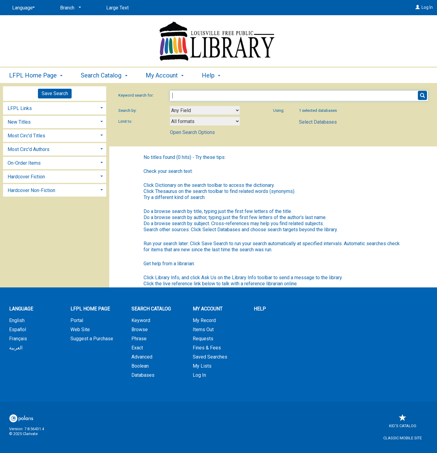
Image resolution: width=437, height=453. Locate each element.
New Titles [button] (19, 122)
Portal (76, 320)
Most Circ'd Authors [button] (28, 149)
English (17, 320)
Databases (142, 375)
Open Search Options (192, 132)
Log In (427, 7)
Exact (137, 348)
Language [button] (21, 309)
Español (17, 329)
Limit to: (125, 121)
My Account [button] (165, 75)
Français (18, 338)
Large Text (117, 8)
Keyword (140, 320)
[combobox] (205, 110)
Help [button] (211, 75)
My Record (204, 320)
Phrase (139, 338)
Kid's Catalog (402, 422)
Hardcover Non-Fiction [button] (31, 190)
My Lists (202, 366)
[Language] (22, 8)
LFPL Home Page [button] (36, 75)
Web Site (80, 329)
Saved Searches (210, 357)
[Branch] (69, 8)
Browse (139, 329)
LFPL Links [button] (20, 108)
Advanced (141, 357)
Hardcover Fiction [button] (26, 177)
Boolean (140, 366)
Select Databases (318, 122)
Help (260, 309)
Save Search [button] (55, 93)
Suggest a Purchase (91, 338)
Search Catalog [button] (104, 75)
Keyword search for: (136, 95)
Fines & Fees (207, 348)
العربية (15, 348)
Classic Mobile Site (402, 438)
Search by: (127, 110)
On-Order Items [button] (24, 163)
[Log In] (417, 7)
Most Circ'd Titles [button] (26, 136)
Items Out (203, 329)
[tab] (54, 108)
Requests (203, 338)
